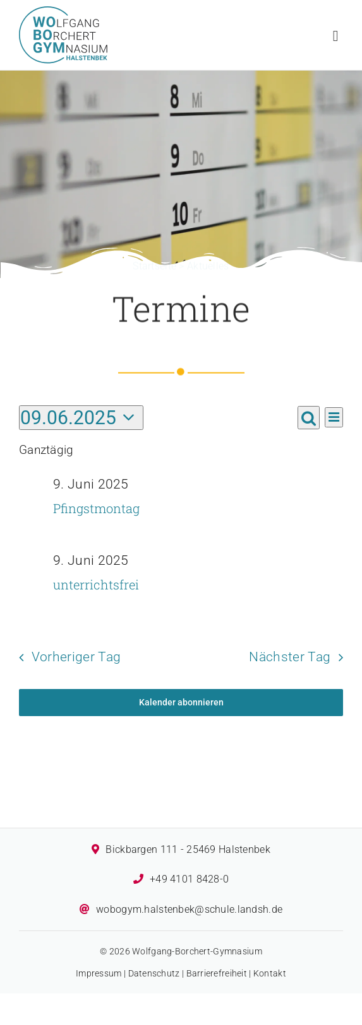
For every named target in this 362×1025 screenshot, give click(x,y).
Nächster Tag (289, 656)
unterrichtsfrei (96, 584)
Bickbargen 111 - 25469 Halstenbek (188, 849)
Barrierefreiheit (217, 973)
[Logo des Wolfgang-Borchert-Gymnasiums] (63, 12)
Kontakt (269, 973)
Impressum (99, 973)
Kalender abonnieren (181, 702)
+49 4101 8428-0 (189, 879)
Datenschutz (154, 973)
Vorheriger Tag (76, 656)
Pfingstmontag (96, 508)
